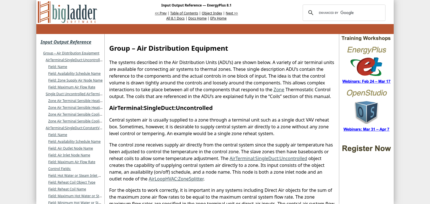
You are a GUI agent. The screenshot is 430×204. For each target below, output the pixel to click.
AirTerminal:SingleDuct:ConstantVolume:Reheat (84, 128)
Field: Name (57, 66)
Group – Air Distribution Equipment (71, 53)
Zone (279, 89)
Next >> (232, 13)
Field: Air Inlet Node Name (69, 155)
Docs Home (197, 18)
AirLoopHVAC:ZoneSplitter (176, 179)
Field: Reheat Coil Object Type (71, 182)
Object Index (212, 13)
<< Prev (160, 13)
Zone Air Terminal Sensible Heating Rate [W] (83, 107)
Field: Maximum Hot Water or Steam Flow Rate (85, 196)
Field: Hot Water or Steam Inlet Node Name (82, 175)
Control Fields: (59, 168)
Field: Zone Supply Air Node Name (75, 80)
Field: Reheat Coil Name (67, 189)
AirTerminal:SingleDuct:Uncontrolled (75, 60)
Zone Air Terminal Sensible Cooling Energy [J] (84, 114)
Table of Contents (184, 13)
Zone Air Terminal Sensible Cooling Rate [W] (83, 121)
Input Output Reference (66, 42)
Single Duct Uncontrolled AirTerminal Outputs (82, 94)
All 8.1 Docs (175, 18)
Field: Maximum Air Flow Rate (71, 87)
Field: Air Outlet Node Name (70, 148)
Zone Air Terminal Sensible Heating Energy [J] (84, 100)
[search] (343, 12)
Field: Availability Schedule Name (74, 73)
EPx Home (218, 18)
